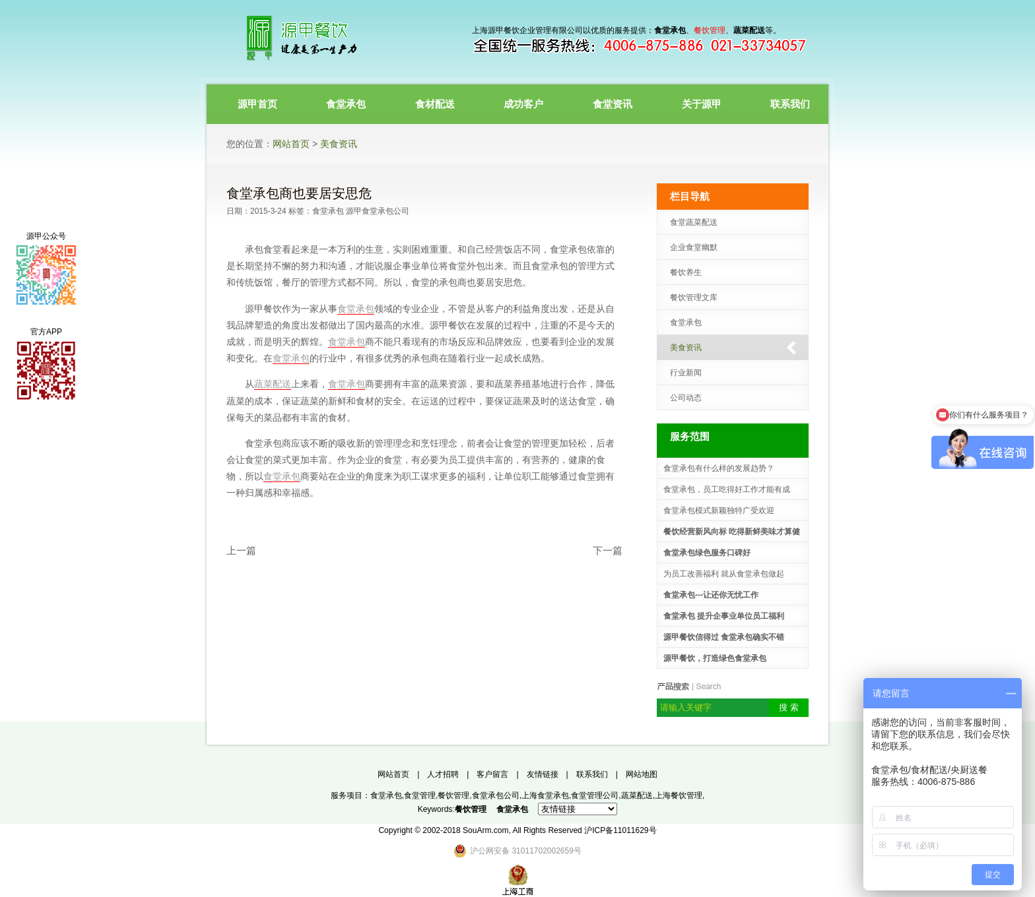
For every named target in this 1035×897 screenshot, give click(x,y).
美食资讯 (338, 144)
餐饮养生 (686, 272)
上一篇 (241, 550)
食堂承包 (328, 211)
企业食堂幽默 (694, 247)
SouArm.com (485, 830)
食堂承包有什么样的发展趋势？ (718, 468)
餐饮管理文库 (694, 297)
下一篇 (607, 550)
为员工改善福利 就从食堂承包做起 (723, 573)
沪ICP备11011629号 (620, 830)
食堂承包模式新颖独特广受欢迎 (718, 510)
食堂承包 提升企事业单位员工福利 (723, 616)
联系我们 (592, 774)
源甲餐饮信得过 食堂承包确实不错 (723, 637)
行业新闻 (686, 372)
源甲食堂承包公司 (377, 211)
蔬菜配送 (272, 384)
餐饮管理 (453, 795)
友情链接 (542, 774)
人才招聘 (443, 774)
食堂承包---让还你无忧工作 (710, 595)
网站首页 (291, 144)
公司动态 (686, 397)
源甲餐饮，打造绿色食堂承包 (714, 658)
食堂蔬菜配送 (694, 222)
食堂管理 (420, 795)
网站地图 (641, 774)
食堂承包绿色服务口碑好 (707, 552)
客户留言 (492, 774)
